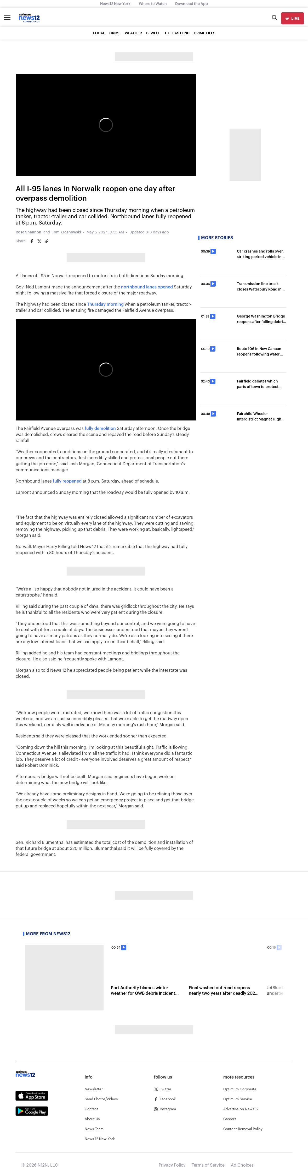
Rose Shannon (28, 232)
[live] (292, 18)
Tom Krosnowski (66, 232)
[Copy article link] (46, 241)
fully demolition (100, 428)
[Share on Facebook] (32, 241)
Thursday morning (105, 304)
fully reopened (67, 481)
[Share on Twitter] (39, 241)
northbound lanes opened (147, 287)
